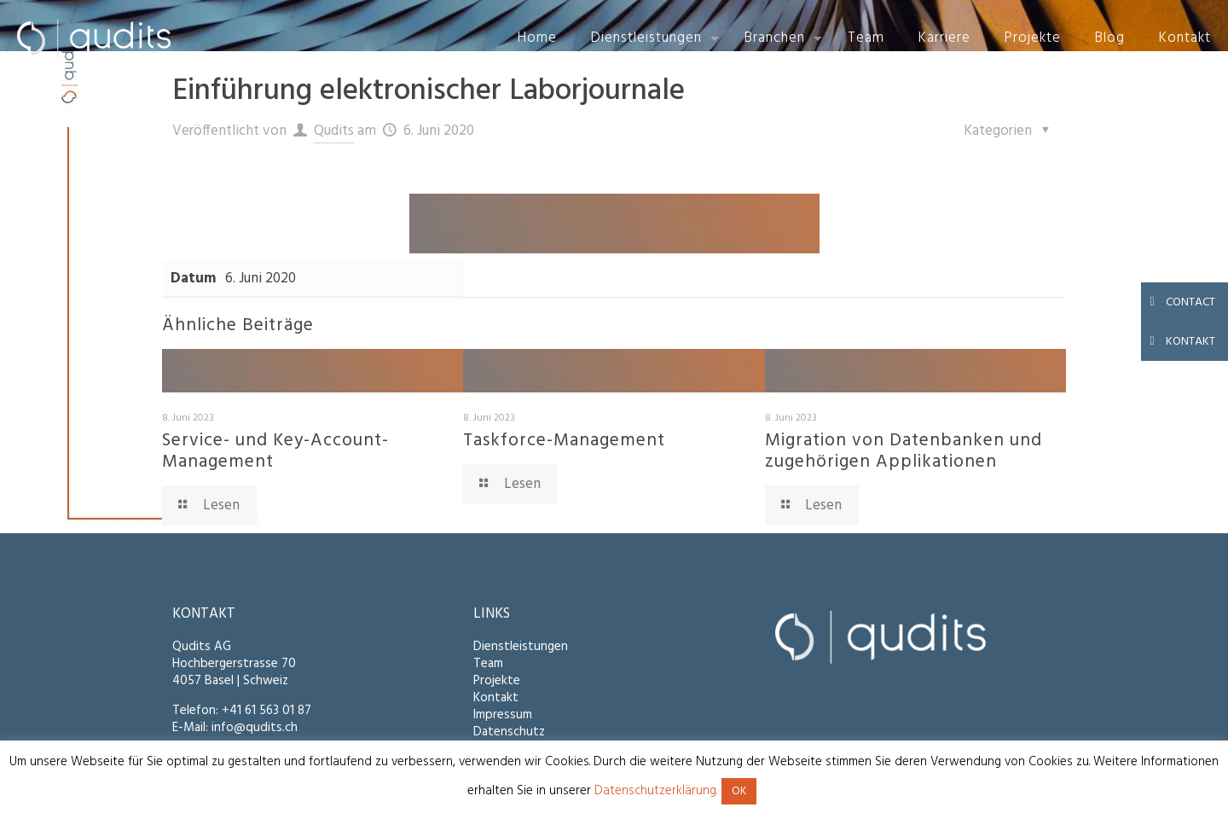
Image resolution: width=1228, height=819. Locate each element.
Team (488, 663)
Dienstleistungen (520, 646)
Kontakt (495, 698)
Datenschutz (509, 732)
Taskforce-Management (564, 441)
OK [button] (739, 791)
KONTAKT (1178, 341)
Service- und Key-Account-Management (275, 451)
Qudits (334, 130)
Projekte (496, 681)
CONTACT (1178, 301)
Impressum (502, 715)
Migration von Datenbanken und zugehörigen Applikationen (903, 451)
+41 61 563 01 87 (266, 710)
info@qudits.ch (254, 727)
